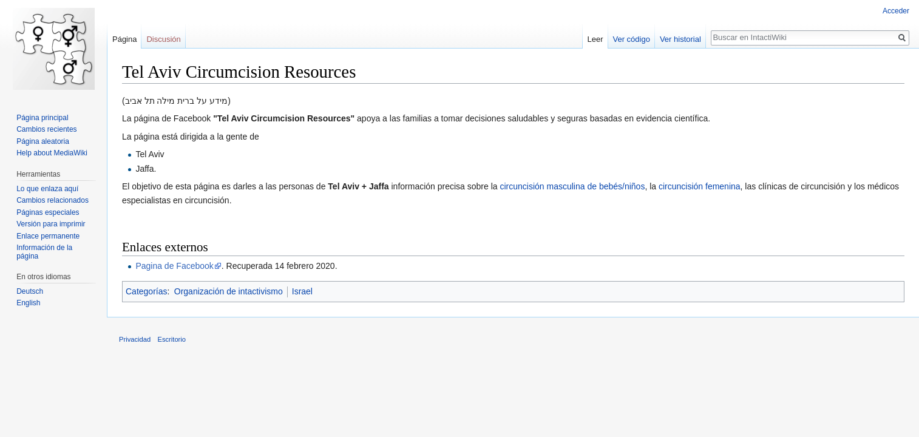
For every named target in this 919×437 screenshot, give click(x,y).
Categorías (146, 291)
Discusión (163, 39)
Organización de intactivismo (228, 291)
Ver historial (680, 39)
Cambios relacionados (52, 200)
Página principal (42, 117)
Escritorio (171, 339)
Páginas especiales (47, 212)
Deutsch (29, 291)
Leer (595, 39)
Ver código (631, 39)
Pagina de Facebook (174, 266)
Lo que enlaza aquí (47, 189)
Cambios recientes (46, 129)
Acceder (896, 11)
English (28, 303)
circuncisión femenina (700, 186)
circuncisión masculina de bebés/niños (572, 186)
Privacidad (135, 339)
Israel (302, 291)
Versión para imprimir (50, 224)
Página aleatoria (42, 141)
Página (124, 39)
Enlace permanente (48, 236)
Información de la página (44, 251)
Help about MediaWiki (51, 153)
